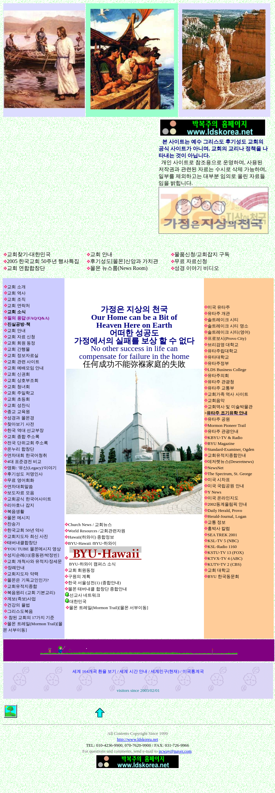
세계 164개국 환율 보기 (94, 671)
